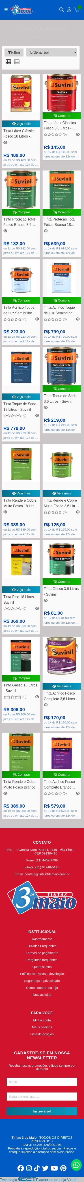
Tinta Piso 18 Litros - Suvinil (19, 599)
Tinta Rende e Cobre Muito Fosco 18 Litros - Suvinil (20, 503)
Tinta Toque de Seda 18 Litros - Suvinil (19, 406)
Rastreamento (42, 939)
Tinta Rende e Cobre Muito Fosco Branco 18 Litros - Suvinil (20, 785)
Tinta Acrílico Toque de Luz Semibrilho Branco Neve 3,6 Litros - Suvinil (18, 311)
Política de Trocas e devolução (42, 974)
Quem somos (42, 967)
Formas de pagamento (42, 953)
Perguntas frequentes (42, 960)
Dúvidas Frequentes (42, 946)
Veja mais (21, 124)
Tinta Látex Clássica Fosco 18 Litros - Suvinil (19, 134)
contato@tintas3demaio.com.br (47, 874)
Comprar (62, 116)
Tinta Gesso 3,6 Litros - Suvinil (61, 591)
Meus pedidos (42, 1027)
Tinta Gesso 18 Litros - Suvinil (20, 688)
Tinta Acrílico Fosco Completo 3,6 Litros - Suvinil (60, 696)
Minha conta (42, 1020)
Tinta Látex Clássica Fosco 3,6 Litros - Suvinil (60, 126)
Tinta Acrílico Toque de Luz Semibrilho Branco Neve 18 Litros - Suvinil (61, 311)
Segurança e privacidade (42, 981)
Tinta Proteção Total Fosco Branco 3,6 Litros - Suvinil (19, 222)
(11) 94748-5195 (47, 867)
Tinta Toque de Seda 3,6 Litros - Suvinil (60, 398)
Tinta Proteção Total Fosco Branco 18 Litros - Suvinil (59, 222)
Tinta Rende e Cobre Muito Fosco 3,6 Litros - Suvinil (61, 503)
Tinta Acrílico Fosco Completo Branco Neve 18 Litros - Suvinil (59, 785)
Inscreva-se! (42, 1111)
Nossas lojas (42, 994)
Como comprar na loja (42, 988)
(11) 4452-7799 (47, 860)
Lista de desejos (42, 1034)
